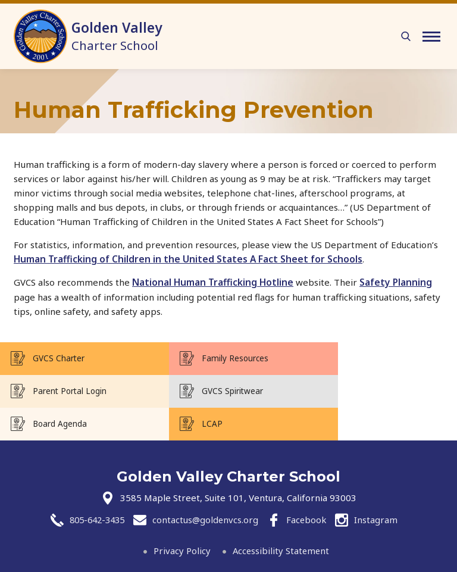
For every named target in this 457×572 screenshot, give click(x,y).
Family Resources (218, 357)
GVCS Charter (58, 357)
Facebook (309, 487)
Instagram (380, 487)
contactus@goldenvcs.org (207, 487)
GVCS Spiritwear (63, 390)
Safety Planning (396, 282)
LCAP (347, 390)
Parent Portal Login (374, 357)
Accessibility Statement (280, 517)
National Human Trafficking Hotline (212, 282)
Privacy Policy (180, 517)
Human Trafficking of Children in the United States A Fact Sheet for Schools (188, 258)
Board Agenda (212, 390)
